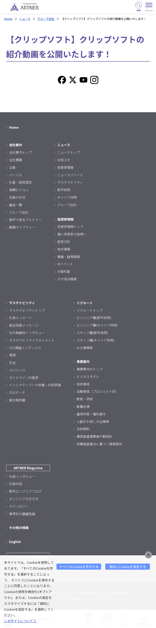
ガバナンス (17, 370)
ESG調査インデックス (25, 347)
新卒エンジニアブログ (25, 491)
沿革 (12, 167)
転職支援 (83, 406)
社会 (12, 362)
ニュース (24, 19)
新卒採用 (63, 189)
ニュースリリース (70, 174)
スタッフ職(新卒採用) (92, 332)
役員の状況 (17, 197)
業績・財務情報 (68, 256)
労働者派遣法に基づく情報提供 (99, 443)
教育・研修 (85, 398)
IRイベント (65, 263)
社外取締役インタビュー (27, 332)
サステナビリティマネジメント (31, 340)
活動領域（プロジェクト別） (98, 391)
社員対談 (15, 483)
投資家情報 (65, 167)
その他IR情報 (67, 278)
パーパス (15, 174)
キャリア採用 (67, 197)
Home (8, 19)
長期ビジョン (19, 189)
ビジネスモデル (88, 376)
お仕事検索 (85, 347)
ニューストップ (68, 152)
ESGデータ (17, 392)
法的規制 (83, 428)
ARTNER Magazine (28, 467)
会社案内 (15, 144)
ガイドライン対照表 (23, 377)
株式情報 (63, 249)
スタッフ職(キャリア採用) (96, 340)
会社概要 (15, 159)
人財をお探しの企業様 (93, 421)
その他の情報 (19, 527)
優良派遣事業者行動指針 (94, 436)
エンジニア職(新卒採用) (94, 317)
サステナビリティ (70, 182)
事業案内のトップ (90, 369)
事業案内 (83, 361)
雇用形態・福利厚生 (91, 413)
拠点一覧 (15, 204)
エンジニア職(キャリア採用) (97, 325)
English (15, 541)
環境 (12, 355)
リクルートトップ (90, 310)
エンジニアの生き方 (23, 498)
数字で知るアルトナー (25, 219)
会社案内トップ (20, 152)
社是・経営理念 (20, 182)
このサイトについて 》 (20, 620)
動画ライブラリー (22, 227)
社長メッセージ (20, 317)
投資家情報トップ (70, 226)
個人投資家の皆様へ (72, 234)
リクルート (85, 302)
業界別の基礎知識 (22, 513)
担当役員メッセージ (23, 325)
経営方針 (63, 241)
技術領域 (83, 384)
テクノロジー (18, 506)
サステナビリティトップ (27, 310)
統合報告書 (17, 399)
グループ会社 (45, 19)
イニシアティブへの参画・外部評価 (35, 384)
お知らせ (63, 159)
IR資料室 (63, 271)
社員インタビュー (22, 476)
